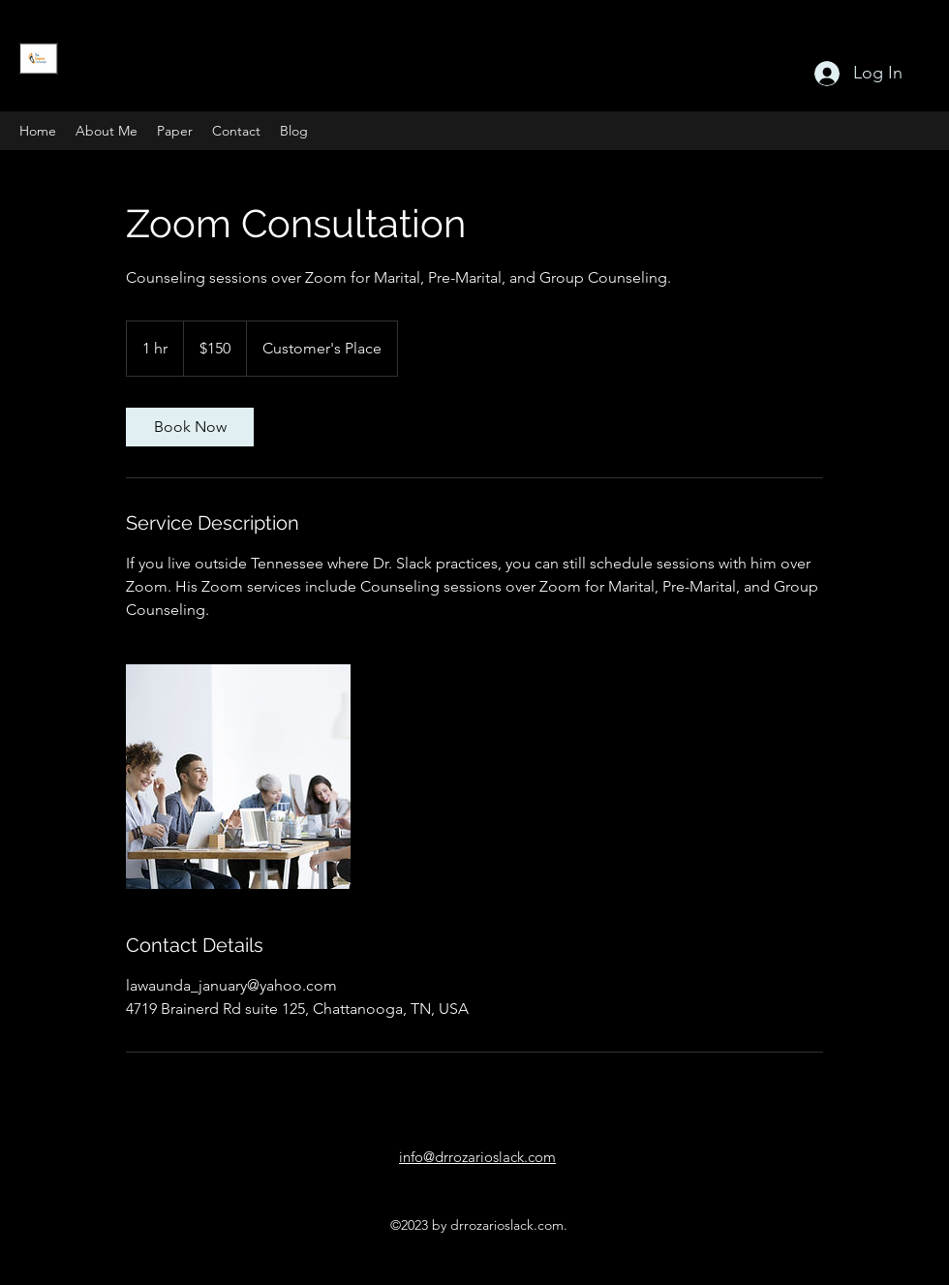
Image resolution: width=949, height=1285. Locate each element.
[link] (190, 427)
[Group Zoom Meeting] (238, 776)
